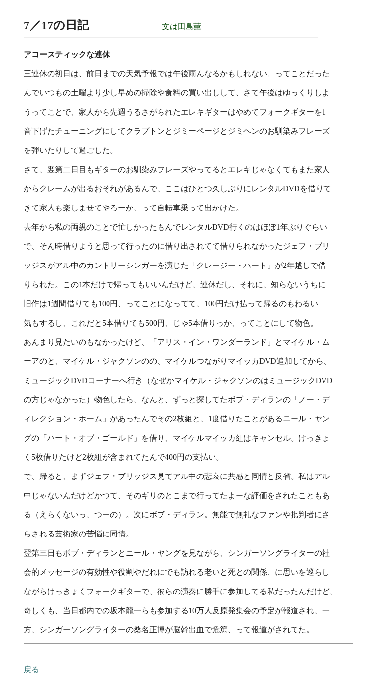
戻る (31, 669)
